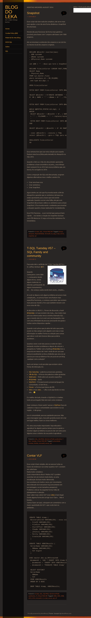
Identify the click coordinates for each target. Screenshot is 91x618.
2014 (33, 598)
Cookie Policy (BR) (11, 33)
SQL (6, 51)
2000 (54, 596)
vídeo (53, 495)
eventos (30, 443)
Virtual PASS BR (48, 231)
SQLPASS (32, 382)
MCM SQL (8, 42)
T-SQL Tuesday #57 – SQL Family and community (41, 251)
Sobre (7, 46)
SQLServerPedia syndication (53, 439)
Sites (31, 390)
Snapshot (33, 13)
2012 (29, 598)
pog (54, 233)
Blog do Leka (11, 12)
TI (36, 596)
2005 (58, 596)
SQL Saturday (34, 372)
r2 (42, 598)
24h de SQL (33, 374)
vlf (56, 598)
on (51, 233)
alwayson (31, 233)
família (36, 443)
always (61, 231)
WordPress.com (66, 613)
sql (35, 236)
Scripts (37, 231)
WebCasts (32, 377)
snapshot (31, 236)
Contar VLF (34, 455)
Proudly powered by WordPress (38, 613)
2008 (62, 596)
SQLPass (57, 405)
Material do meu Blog (12, 37)
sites (39, 390)
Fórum (31, 387)
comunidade (56, 441)
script (57, 233)
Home (7, 29)
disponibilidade (39, 233)
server (62, 233)
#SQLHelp (30, 313)
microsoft (47, 233)
